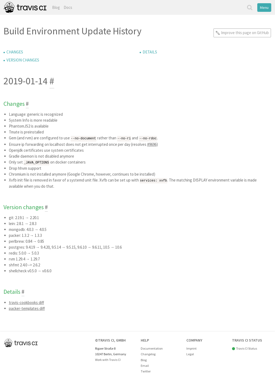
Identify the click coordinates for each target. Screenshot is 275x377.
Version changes (22, 60)
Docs (68, 7)
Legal (190, 353)
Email (145, 365)
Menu (264, 7)
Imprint (191, 348)
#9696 (152, 144)
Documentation (152, 348)
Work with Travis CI (108, 359)
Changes (14, 52)
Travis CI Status (246, 348)
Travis (24, 7)
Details (150, 52)
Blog (56, 7)
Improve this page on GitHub (245, 32)
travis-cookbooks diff (26, 301)
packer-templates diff (27, 307)
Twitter (146, 370)
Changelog (148, 353)
